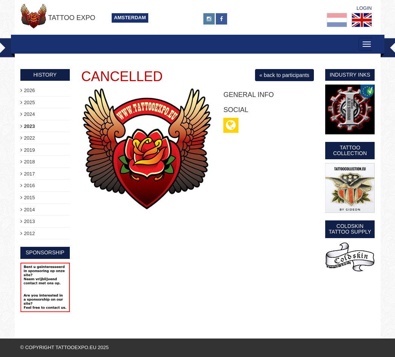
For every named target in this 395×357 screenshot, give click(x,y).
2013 (29, 221)
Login (364, 8)
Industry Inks (350, 75)
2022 (29, 138)
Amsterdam (130, 17)
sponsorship (45, 252)
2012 (29, 233)
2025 (29, 102)
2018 (29, 162)
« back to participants (284, 75)
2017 (29, 174)
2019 (29, 150)
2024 (29, 114)
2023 (29, 126)
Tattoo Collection (350, 150)
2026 (29, 90)
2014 (29, 209)
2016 (29, 185)
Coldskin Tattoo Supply (350, 229)
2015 (29, 197)
